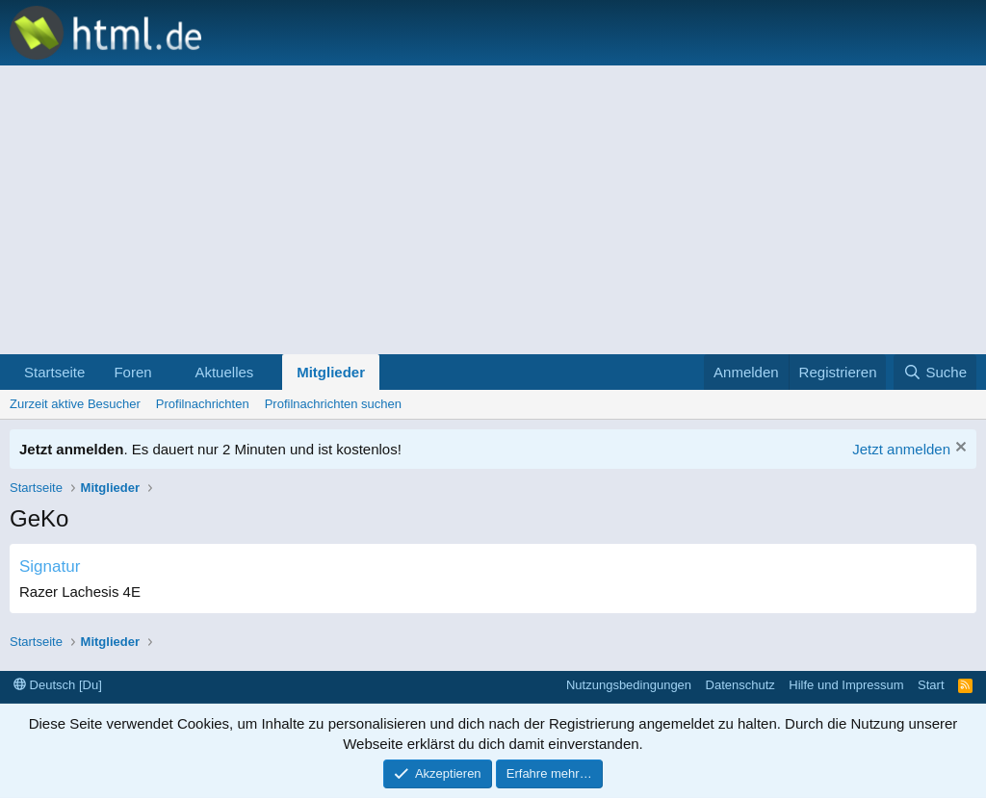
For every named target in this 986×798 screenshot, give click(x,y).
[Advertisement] (493, 210)
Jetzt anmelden (901, 449)
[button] (166, 372)
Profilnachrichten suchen (333, 404)
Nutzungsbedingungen (628, 685)
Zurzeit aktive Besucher (75, 404)
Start (931, 685)
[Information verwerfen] (958, 449)
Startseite (54, 372)
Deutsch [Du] (57, 685)
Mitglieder (331, 372)
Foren (132, 372)
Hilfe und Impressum (846, 685)
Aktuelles (224, 372)
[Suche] (935, 372)
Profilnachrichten (202, 404)
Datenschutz (740, 685)
